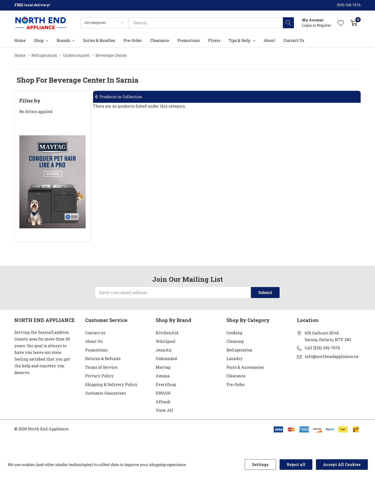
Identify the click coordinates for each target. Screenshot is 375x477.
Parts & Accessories (245, 367)
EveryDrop (166, 384)
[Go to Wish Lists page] (341, 22)
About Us (94, 341)
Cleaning (235, 341)
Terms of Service (101, 367)
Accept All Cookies (342, 464)
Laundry (234, 358)
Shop (39, 40)
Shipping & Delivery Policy (111, 384)
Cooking (234, 332)
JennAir (164, 349)
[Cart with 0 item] (354, 22)
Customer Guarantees (105, 393)
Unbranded (166, 358)
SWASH (163, 393)
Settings (260, 464)
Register (324, 25)
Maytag (163, 367)
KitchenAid (167, 332)
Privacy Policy (99, 375)
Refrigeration (239, 349)
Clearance (235, 375)
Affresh (163, 401)
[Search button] (288, 22)
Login (307, 25)
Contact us (95, 332)
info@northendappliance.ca (331, 356)
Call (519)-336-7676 (322, 347)
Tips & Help (239, 40)
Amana (163, 375)
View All (164, 410)
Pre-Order (235, 384)
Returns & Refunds (103, 358)
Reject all (296, 464)
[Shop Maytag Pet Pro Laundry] (52, 182)
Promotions (96, 349)
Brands (63, 40)
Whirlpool (165, 341)
